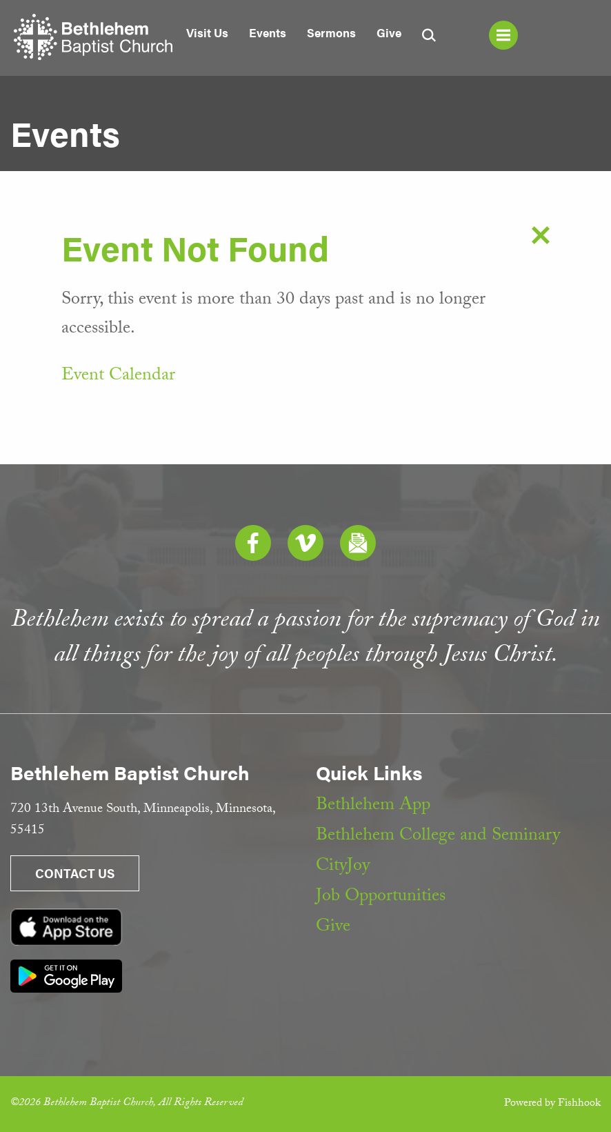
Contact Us (74, 873)
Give (389, 32)
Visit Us (207, 32)
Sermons (331, 32)
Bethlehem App (373, 806)
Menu (503, 35)
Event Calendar (118, 376)
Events (267, 32)
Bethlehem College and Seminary (438, 837)
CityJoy (343, 867)
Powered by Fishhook (552, 1104)
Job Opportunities (380, 897)
